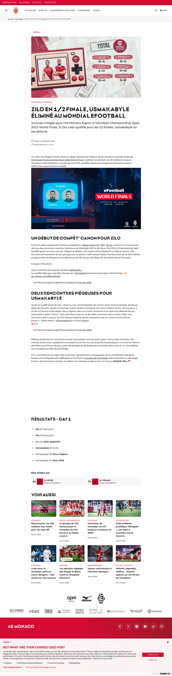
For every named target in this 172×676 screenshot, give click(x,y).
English (7, 642)
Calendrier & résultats (62, 10)
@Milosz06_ (75, 270)
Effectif (43, 10)
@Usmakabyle (64, 320)
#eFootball (80, 273)
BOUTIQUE (37, 2)
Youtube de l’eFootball (96, 358)
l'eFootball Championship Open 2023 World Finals (57, 160)
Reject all (153, 660)
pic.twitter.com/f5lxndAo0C (45, 276)
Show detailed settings (12, 667)
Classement (84, 10)
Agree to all (153, 655)
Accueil (10, 19)
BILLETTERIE (24, 2)
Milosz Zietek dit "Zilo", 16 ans (97, 245)
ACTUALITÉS (30, 10)
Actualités (19, 19)
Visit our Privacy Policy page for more (41, 667)
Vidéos (96, 10)
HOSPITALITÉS (50, 2)
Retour (35, 32)
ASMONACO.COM (9, 2)
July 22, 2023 (84, 282)
